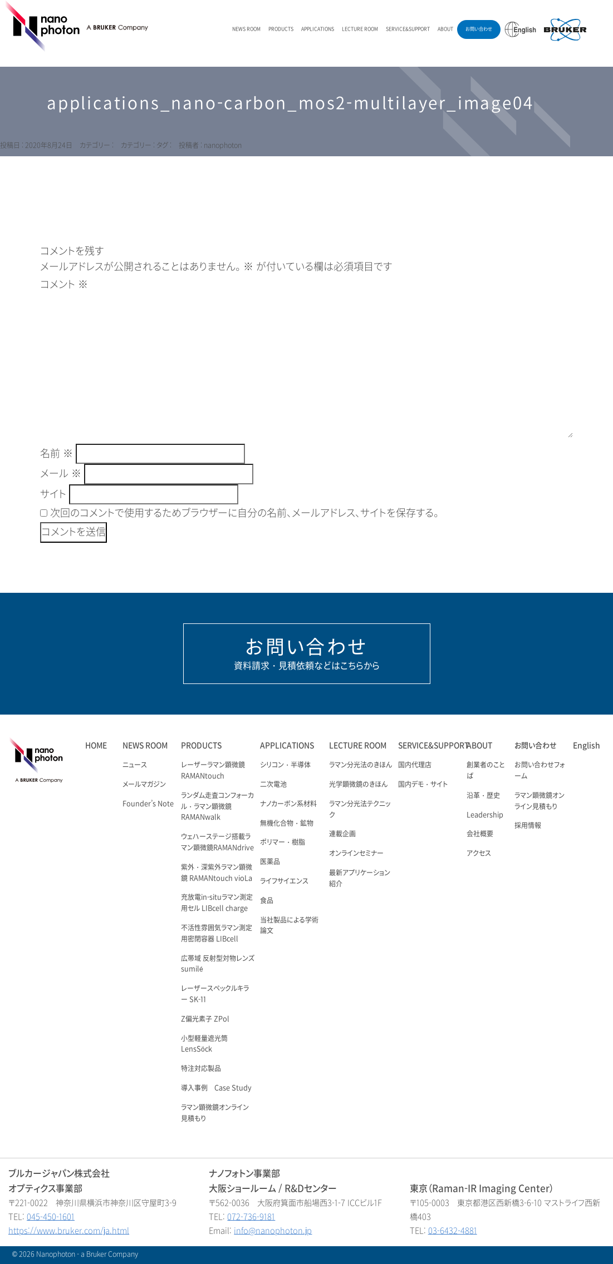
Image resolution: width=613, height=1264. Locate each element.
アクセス (479, 853)
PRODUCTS (280, 29)
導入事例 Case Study (216, 1088)
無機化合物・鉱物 (286, 823)
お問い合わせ (478, 29)
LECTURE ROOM (360, 29)
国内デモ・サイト (423, 784)
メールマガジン (144, 784)
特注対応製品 (201, 1068)
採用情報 (527, 825)
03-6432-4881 (452, 1231)
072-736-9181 (251, 1217)
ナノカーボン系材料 (288, 804)
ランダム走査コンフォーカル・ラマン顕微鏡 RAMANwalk (217, 806)
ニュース (134, 765)
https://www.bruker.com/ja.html (68, 1231)
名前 (56, 453)
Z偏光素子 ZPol (205, 1019)
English (586, 745)
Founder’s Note (148, 804)
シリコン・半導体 (285, 765)
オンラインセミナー (356, 853)
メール (60, 473)
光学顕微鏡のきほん (358, 784)
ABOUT (445, 29)
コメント (64, 284)
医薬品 (270, 861)
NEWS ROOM (246, 29)
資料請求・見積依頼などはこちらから (307, 653)
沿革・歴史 (483, 795)
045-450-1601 (51, 1217)
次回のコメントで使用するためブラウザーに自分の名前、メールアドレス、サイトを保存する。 (244, 513)
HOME (96, 745)
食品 (266, 900)
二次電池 (273, 784)
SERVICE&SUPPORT (408, 29)
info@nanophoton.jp (273, 1231)
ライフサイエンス (284, 881)
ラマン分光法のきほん (360, 765)
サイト (53, 494)
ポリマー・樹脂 (282, 842)
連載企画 (342, 834)
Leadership (485, 815)
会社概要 (480, 834)
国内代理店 (414, 765)
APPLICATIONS (317, 29)
